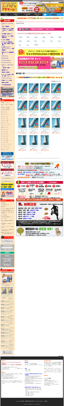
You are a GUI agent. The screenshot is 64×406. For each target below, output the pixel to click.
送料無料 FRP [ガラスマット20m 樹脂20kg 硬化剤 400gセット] (7, 279)
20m (59, 37)
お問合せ (37, 14)
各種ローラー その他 (7, 80)
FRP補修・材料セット (7, 33)
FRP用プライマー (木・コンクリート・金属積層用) (8, 49)
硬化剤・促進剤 (5, 72)
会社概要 (3, 202)
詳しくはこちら (12, 368)
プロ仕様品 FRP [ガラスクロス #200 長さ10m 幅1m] (56, 107)
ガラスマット (5, 56)
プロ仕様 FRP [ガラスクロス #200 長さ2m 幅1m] (22, 142)
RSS (7, 352)
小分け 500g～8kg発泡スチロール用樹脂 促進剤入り (6, 325)
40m (44, 37)
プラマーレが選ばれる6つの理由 (7, 208)
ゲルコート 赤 (5, 116)
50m (36, 37)
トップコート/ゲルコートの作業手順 (7, 227)
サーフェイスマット (6, 62)
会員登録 (53, 5)
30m (52, 37)
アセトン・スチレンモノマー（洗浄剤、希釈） (8, 66)
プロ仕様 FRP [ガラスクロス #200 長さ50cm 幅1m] (45, 142)
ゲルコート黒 (4, 112)
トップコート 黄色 (5, 140)
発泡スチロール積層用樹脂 (8, 53)
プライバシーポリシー (39, 401)
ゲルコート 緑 (5, 122)
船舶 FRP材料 (5, 82)
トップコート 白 (5, 131)
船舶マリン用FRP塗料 (6, 107)
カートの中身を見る (7, 237)
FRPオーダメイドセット (7, 92)
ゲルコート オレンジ (5, 125)
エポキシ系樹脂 (5, 39)
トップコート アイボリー (6, 144)
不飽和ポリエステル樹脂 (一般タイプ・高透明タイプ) (8, 30)
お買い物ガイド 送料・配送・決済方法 (8, 213)
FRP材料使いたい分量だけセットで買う (8, 224)
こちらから (7, 262)
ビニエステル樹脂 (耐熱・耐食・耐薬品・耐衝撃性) (8, 43)
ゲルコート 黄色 (5, 120)
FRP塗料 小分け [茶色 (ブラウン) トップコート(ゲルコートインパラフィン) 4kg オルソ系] (7, 321)
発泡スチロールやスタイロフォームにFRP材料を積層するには (8, 233)
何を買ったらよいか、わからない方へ (7, 156)
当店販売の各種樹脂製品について (8, 210)
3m (59, 41)
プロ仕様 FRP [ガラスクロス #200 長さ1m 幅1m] (34, 142)
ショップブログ (26, 14)
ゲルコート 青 (5, 118)
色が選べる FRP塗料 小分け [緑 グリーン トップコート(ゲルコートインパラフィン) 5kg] (7, 342)
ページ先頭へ (60, 356)
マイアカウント (60, 5)
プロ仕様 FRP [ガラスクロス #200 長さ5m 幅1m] (34, 124)
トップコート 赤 (5, 136)
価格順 (57, 81)
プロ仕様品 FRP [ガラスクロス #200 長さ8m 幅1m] (22, 124)
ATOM (9, 352)
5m (44, 41)
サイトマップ (4, 218)
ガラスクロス (5, 58)
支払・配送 (22, 401)
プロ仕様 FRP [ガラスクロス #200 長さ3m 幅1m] (56, 124)
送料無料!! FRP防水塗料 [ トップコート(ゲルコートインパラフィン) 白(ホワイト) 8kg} (7, 347)
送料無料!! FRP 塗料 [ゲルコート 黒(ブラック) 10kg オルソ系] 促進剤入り (4, 293)
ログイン (48, 5)
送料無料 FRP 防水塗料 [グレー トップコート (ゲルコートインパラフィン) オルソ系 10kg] (10, 294)
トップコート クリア (5, 147)
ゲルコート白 (4, 111)
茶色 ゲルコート (5, 127)
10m (28, 41)
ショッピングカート (53, 14)
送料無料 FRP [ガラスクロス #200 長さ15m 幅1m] (45, 107)
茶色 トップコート (5, 149)
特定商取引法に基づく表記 (29, 401)
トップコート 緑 (5, 142)
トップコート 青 (5, 138)
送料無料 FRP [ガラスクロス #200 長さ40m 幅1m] (56, 90)
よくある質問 (4, 215)
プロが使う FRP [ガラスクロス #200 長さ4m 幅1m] (45, 124)
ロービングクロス (6, 60)
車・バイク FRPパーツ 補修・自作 (7, 105)
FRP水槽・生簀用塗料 (6, 109)
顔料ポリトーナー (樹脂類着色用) (7, 37)
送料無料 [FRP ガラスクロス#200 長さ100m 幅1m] (22, 90)
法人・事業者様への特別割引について (8, 221)
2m (20, 45)
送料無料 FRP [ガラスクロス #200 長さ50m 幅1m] (45, 90)
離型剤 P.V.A (5, 70)
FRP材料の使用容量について (7, 216)
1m (28, 45)
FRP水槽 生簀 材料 (6, 84)
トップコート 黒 (5, 133)
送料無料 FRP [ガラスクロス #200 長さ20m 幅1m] (34, 107)
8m (36, 41)
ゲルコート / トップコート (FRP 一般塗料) (7, 25)
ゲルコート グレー (5, 114)
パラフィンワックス (6, 78)
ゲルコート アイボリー (6, 123)
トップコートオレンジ (6, 146)
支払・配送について (16, 14)
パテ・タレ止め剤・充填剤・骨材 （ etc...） (8, 75)
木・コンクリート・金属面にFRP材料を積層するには (8, 230)
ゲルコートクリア (5, 129)
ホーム (5, 14)
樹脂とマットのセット (6, 102)
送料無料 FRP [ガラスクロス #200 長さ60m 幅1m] (34, 90)
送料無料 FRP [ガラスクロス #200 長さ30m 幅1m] (22, 107)
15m (20, 41)
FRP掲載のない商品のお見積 (7, 186)
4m (52, 41)
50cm (36, 44)
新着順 (60, 81)
